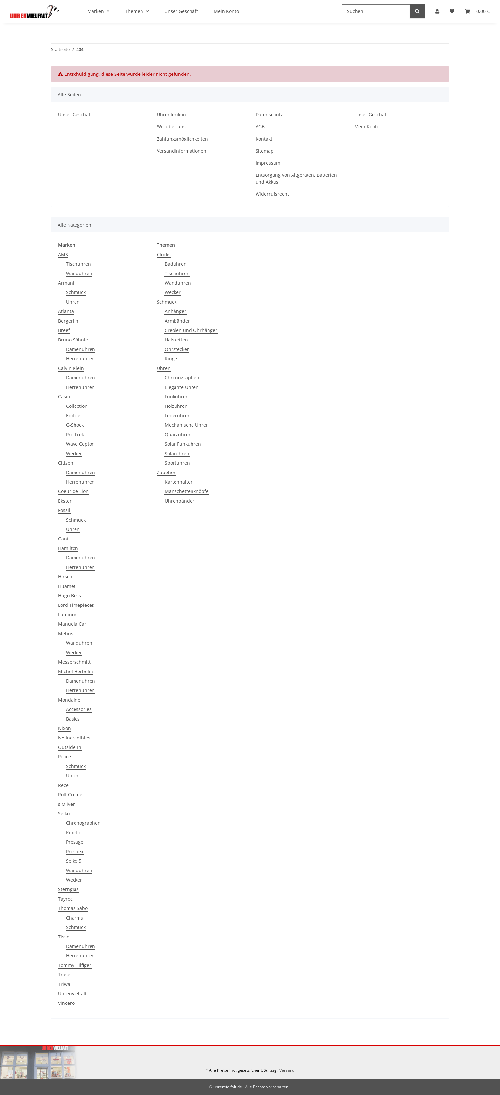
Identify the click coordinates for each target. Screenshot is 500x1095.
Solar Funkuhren (183, 444)
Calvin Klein (71, 368)
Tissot (64, 937)
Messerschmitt (74, 662)
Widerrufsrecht (272, 194)
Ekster (65, 501)
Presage (74, 842)
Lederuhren (178, 415)
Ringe (171, 359)
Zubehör (166, 472)
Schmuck (76, 292)
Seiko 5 (73, 861)
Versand (286, 1070)
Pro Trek (75, 434)
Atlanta (66, 311)
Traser (65, 974)
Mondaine (69, 700)
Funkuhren (177, 396)
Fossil (64, 510)
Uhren (73, 302)
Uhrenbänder (179, 501)
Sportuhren (177, 463)
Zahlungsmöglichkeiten (182, 139)
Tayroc (65, 899)
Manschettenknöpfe (186, 491)
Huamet (66, 586)
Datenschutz (269, 114)
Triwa (64, 984)
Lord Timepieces (76, 605)
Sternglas (68, 889)
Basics (73, 719)
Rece (63, 785)
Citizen (65, 463)
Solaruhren (177, 453)
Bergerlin (68, 321)
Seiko (64, 813)
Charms (74, 918)
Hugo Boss (69, 595)
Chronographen (83, 823)
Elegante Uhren (182, 387)
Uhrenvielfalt (72, 993)
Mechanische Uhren (187, 425)
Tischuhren (78, 264)
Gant (63, 539)
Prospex (74, 851)
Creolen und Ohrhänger (191, 330)
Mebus (65, 633)
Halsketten (176, 340)
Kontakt (264, 139)
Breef (64, 330)
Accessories (79, 709)
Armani (66, 283)
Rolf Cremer (71, 794)
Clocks (164, 254)
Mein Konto (226, 11)
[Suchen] (376, 11)
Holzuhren (176, 406)
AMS (63, 254)
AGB (260, 127)
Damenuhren (80, 349)
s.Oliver (66, 804)
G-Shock (75, 425)
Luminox (67, 614)
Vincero (66, 1003)
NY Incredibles (74, 738)
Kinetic (73, 832)
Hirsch (65, 576)
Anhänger (175, 311)
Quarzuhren (178, 434)
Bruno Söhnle (73, 340)
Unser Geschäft (181, 11)
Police (64, 757)
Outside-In (69, 747)
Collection (77, 406)
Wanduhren (79, 273)
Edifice (73, 415)
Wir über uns (171, 127)
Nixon (64, 728)
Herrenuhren (80, 359)
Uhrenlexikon (171, 114)
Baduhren (176, 264)
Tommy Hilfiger (74, 965)
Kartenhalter (178, 482)
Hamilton (68, 548)
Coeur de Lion (73, 491)
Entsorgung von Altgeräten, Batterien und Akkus (296, 178)
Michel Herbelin (75, 671)
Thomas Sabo (73, 908)
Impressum (268, 163)
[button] (437, 11)
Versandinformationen (181, 151)
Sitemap (265, 151)
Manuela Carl (73, 624)
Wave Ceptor (80, 444)
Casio (64, 396)
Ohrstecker (177, 349)
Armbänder (177, 321)
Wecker (74, 453)
